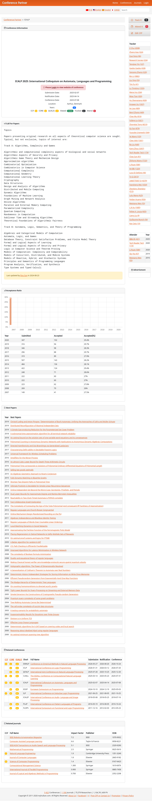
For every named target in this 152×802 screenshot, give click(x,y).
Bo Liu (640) (134, 144)
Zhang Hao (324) (136, 52)
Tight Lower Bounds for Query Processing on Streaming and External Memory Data (45, 590)
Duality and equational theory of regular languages (32, 558)
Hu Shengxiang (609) (138, 100)
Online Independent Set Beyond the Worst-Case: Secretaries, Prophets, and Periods (45, 490)
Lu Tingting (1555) (136, 88)
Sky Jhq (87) (134, 254)
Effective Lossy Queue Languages (24, 622)
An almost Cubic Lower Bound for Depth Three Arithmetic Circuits (38, 462)
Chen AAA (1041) (136, 140)
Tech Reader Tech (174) (138, 152)
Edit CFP (136, 33)
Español (108, 10)
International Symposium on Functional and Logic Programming (57, 708)
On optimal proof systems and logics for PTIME (30, 538)
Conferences (126, 3)
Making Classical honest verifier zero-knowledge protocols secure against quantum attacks (48, 562)
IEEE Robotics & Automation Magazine (26, 737)
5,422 (46, 792)
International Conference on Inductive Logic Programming (55, 693)
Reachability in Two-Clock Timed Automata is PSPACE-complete (37, 498)
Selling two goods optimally (22, 470)
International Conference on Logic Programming (51, 668)
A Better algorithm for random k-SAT (26, 542)
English (98, 10)
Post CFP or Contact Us (100, 795)
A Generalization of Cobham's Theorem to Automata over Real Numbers (40, 570)
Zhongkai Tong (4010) (138, 124)
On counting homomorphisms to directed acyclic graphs (34, 586)
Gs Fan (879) (134, 128)
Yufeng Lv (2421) (136, 120)
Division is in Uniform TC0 (21, 618)
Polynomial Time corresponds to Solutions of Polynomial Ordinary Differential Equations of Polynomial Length (56, 466)
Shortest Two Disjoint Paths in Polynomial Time (30, 482)
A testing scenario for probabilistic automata (29, 610)
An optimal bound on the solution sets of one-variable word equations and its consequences (49, 437)
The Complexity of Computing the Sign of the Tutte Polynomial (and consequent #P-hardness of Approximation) (57, 506)
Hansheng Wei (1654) (138, 184)
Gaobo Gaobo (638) (137, 68)
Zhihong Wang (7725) (138, 160)
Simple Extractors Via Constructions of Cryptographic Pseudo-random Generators (44, 594)
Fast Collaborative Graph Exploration (26, 502)
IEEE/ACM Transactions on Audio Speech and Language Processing (37, 745)
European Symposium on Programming (47, 689)
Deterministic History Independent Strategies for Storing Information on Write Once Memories (50, 574)
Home (115, 3)
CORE (11, 659)
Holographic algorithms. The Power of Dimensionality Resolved (37, 566)
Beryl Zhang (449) (136, 112)
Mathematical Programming (21, 749)
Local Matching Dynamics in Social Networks (29, 526)
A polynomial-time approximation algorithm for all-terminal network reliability (43, 433)
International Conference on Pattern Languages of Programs (56, 704)
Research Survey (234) (138, 60)
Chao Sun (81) (135, 156)
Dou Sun (23, 275)
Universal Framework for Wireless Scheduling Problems (34, 453)
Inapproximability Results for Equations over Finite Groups (35, 614)
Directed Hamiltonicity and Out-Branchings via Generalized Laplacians (40, 445)
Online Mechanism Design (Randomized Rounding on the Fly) (36, 514)
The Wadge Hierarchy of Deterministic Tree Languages (33, 582)
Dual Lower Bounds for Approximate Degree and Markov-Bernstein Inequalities (44, 494)
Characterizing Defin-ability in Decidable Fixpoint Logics (34, 449)
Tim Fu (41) (134, 84)
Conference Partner (12, 19)
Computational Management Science (25, 765)
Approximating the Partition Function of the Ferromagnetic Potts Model (40, 530)
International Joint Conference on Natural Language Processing (57, 672)
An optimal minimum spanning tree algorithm (30, 634)
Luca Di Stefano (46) (137, 172)
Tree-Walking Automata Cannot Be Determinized (31, 602)
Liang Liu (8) (134, 215)
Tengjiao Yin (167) (136, 64)
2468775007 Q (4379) (138, 180)
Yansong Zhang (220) (138, 72)
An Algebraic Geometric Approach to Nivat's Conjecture (33, 474)
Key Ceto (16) (134, 223)
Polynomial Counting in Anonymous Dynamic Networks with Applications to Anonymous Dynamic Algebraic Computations (61, 441)
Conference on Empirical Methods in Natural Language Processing (58, 664)
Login (146, 3)
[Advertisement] (63, 57)
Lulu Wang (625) (136, 195)
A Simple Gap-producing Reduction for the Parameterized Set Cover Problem (42, 429)
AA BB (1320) (134, 168)
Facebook (82, 795)
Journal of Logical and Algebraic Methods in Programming (34, 773)
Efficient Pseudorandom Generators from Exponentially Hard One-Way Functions (44, 578)
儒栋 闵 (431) (134, 239)
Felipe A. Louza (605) (137, 211)
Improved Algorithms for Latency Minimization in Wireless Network (39, 550)
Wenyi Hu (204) (135, 92)
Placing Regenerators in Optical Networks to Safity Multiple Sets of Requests (42, 534)
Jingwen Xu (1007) (136, 104)
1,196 (64, 792)
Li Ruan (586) (134, 164)
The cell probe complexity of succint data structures (32, 606)
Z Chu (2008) (134, 48)
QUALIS (19, 659)
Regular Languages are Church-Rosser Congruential (32, 510)
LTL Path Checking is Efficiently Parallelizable (29, 546)
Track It (139, 20)
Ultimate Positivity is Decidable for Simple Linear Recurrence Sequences (40, 486)
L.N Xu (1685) (134, 207)
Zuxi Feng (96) (135, 56)
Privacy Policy (128, 795)
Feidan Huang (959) (137, 199)
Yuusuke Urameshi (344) (139, 132)
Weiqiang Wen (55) (137, 203)
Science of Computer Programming (24, 761)
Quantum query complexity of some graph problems (32, 598)
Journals (137, 3)
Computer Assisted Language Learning (26, 741)
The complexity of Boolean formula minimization (31, 554)
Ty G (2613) (134, 176)
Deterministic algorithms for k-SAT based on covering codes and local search (42, 626)
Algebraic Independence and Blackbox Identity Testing (33, 518)
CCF (6, 659)
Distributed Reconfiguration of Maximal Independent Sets (35, 425)
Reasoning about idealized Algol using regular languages (34, 630)
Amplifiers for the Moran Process (24, 458)
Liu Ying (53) (134, 80)
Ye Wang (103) (135, 136)
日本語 (117, 10)
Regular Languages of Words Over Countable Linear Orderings (37, 522)
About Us (72, 795)
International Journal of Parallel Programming (29, 769)
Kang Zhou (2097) (136, 148)
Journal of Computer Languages (23, 757)
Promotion (116, 795)
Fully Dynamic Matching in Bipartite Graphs (29, 478)
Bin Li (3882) (134, 76)
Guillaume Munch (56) (138, 219)
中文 (90, 10)
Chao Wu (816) (135, 116)
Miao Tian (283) (135, 96)
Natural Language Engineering (22, 753)
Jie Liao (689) (134, 108)
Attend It (139, 26)
